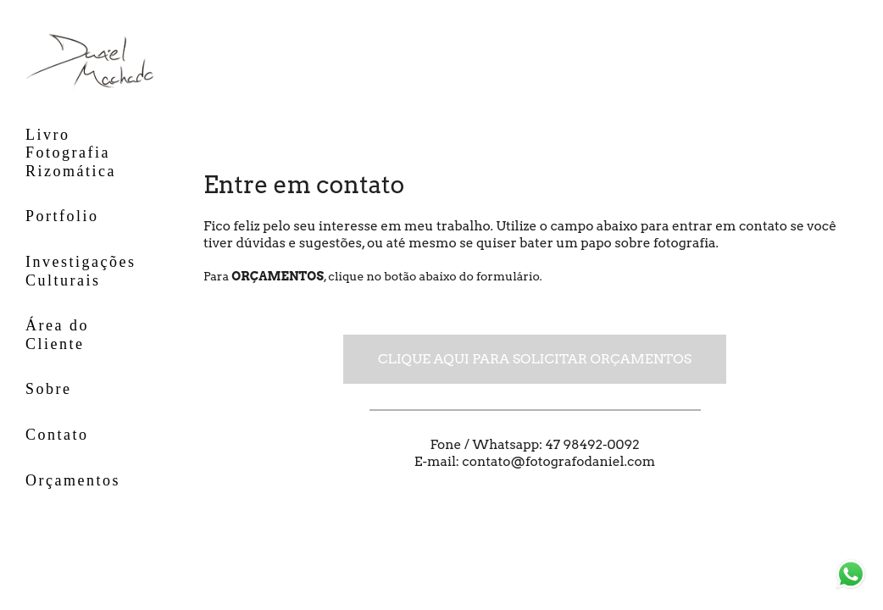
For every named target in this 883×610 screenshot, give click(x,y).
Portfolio (62, 216)
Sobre (48, 388)
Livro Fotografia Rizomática (70, 153)
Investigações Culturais (80, 271)
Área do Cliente (57, 334)
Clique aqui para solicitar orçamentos (534, 359)
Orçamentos (72, 480)
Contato (57, 434)
